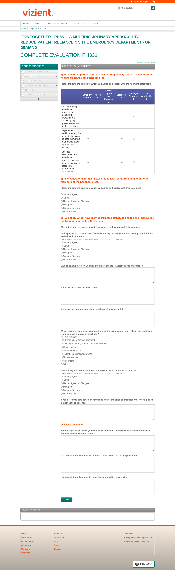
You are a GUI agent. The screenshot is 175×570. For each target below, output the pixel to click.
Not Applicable (70, 211)
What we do (26, 537)
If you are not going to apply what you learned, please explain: (93, 309)
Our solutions (27, 541)
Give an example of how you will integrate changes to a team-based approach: (101, 266)
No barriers (68, 361)
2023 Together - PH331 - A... (37, 29)
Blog (56, 541)
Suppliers (25, 553)
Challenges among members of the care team (85, 343)
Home (26, 23)
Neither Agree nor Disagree (76, 201)
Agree (66, 198)
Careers (57, 549)
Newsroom (59, 537)
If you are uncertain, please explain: (79, 287)
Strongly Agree (70, 194)
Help (95, 23)
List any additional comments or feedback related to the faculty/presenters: (99, 455)
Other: (66, 364)
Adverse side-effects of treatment (79, 340)
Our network (27, 545)
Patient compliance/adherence (77, 354)
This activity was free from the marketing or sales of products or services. (99, 370)
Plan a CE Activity (57, 23)
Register (146, 2)
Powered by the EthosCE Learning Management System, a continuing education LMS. (144, 564)
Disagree (67, 205)
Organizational (70, 347)
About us (58, 534)
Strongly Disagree (71, 208)
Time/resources (70, 357)
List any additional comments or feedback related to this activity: (94, 477)
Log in (135, 2)
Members (25, 549)
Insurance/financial (72, 350)
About (38, 23)
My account (80, 23)
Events (57, 545)
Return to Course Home (146, 62)
